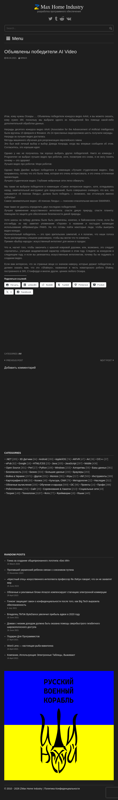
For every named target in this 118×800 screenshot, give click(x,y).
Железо (54, 476)
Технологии (28, 493)
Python (43, 467)
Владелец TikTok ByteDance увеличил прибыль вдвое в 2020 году (43, 614)
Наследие (99, 480)
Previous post (14, 360)
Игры (69, 476)
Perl (30, 467)
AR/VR (76, 459)
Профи (101, 484)
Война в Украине (15, 476)
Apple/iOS (60, 459)
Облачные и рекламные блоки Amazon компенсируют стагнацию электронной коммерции (57, 592)
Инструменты (99, 476)
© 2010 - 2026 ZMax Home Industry (23, 788)
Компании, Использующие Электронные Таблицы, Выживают (41, 655)
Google (22, 463)
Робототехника (14, 489)
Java (54, 463)
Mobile (87, 463)
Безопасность (13, 472)
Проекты (85, 484)
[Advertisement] (59, 87)
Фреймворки (63, 493)
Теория (10, 493)
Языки (80, 493)
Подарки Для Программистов (23, 636)
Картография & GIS (17, 480)
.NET (9, 459)
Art (88, 459)
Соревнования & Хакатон (57, 489)
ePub (9, 463)
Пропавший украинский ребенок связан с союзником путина (40, 569)
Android (43, 459)
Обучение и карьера (51, 484)
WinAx (23, 58)
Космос (38, 480)
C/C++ (100, 459)
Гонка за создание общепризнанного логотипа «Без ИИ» (38, 560)
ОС (72, 484)
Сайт (33, 489)
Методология (80, 480)
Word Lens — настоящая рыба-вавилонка (30, 645)
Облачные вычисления (19, 484)
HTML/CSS (39, 463)
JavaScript (70, 463)
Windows (60, 467)
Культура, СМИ (57, 480)
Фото (47, 493)
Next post (106, 360)
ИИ (20, 354)
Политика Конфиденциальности (62, 788)
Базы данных (99, 467)
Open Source (13, 467)
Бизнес (33, 472)
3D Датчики (26, 459)
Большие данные (55, 472)
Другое (38, 476)
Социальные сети (89, 489)
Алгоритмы (79, 467)
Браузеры (78, 472)
